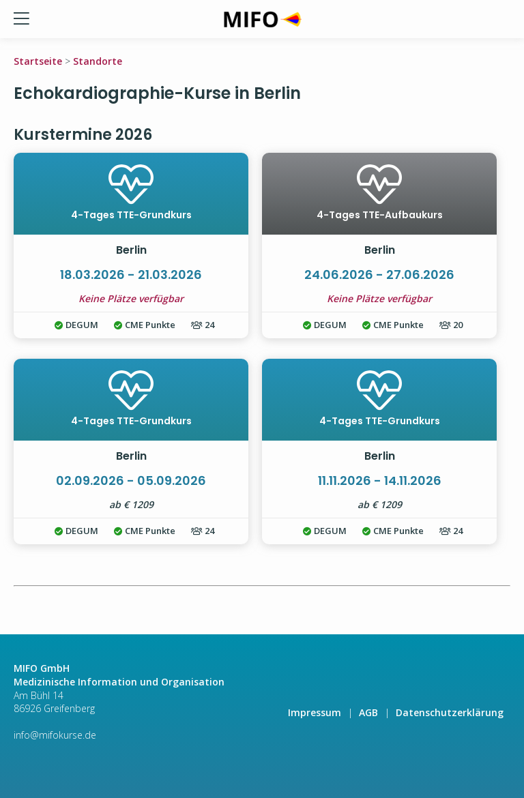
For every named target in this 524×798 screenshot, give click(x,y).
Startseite (38, 61)
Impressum (314, 712)
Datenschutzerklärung (450, 712)
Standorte (97, 61)
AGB (368, 712)
